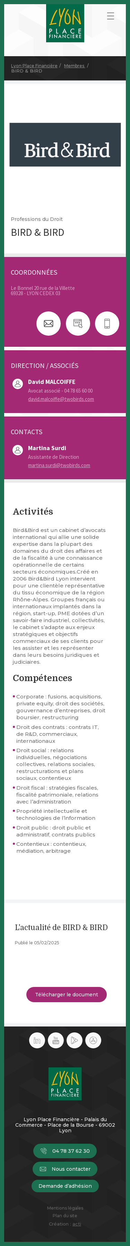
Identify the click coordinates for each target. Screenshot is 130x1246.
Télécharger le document (66, 994)
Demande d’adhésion (65, 1186)
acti (76, 1224)
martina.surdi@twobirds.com (59, 465)
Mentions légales (65, 1208)
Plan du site (65, 1216)
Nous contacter (65, 1169)
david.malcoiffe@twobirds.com (61, 399)
